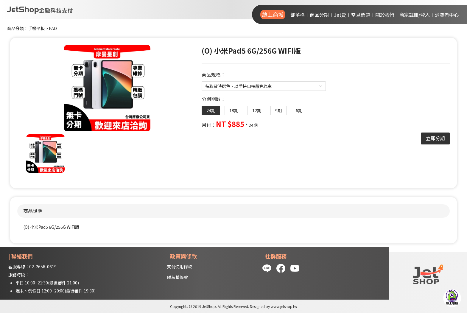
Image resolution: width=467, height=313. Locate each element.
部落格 (297, 14)
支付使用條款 (179, 267)
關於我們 (384, 14)
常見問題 (360, 14)
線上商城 (273, 14)
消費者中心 (447, 14)
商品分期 (319, 14)
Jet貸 (340, 14)
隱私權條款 (177, 277)
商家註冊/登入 (414, 14)
